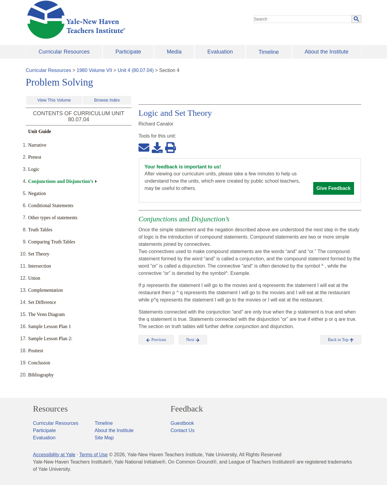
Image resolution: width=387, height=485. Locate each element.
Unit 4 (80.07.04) (136, 70)
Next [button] (193, 339)
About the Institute (326, 52)
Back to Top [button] (341, 339)
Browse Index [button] (107, 100)
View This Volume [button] (54, 100)
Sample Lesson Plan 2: (50, 338)
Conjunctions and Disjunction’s (60, 181)
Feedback (187, 408)
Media (174, 52)
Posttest (35, 350)
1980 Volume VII (94, 70)
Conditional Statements (50, 205)
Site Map (104, 437)
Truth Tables (40, 229)
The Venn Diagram (46, 314)
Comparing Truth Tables (51, 241)
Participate (128, 52)
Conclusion (39, 362)
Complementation (45, 290)
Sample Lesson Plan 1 (49, 326)
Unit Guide (39, 131)
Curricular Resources (64, 52)
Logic (33, 169)
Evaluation (220, 52)
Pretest (34, 157)
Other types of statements (52, 217)
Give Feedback (334, 188)
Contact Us (182, 430)
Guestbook (182, 423)
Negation (37, 193)
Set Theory (38, 253)
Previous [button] (156, 339)
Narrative (37, 145)
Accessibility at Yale (54, 454)
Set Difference (42, 302)
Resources (50, 408)
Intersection (39, 266)
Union (34, 278)
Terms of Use (93, 454)
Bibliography (41, 374)
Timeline (269, 52)
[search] (303, 19)
